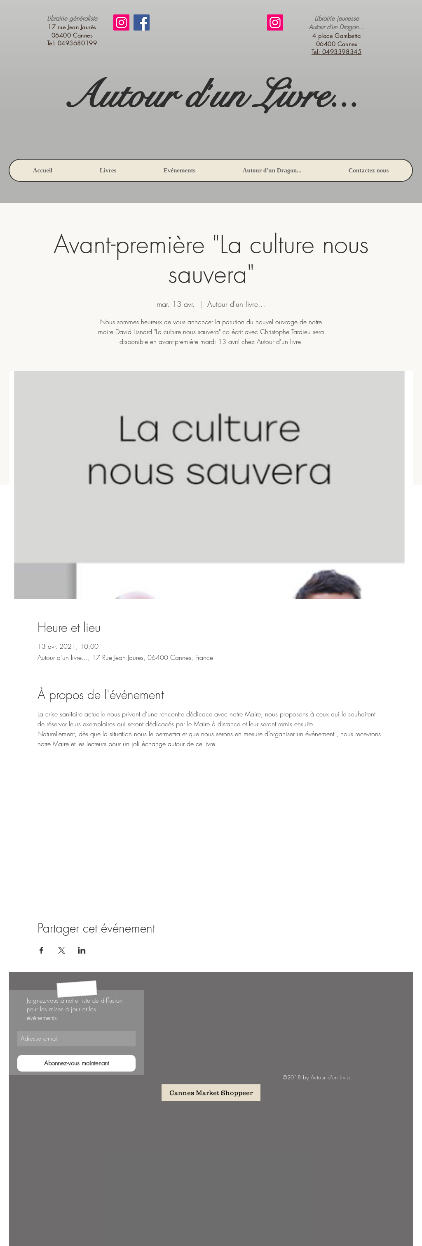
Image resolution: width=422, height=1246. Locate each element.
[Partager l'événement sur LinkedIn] (82, 950)
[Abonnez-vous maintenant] (76, 1063)
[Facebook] (142, 22)
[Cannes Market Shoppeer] (211, 1092)
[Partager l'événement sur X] (62, 950)
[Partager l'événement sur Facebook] (41, 950)
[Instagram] (121, 22)
